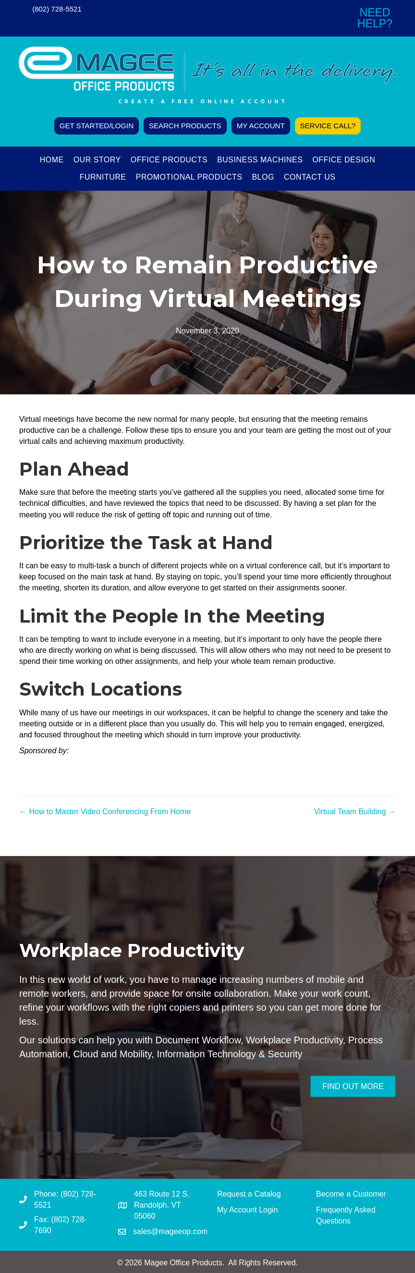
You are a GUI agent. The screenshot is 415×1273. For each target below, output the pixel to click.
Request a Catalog (249, 1194)
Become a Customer (351, 1194)
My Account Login (247, 1210)
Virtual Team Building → (355, 812)
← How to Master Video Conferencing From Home (105, 812)
